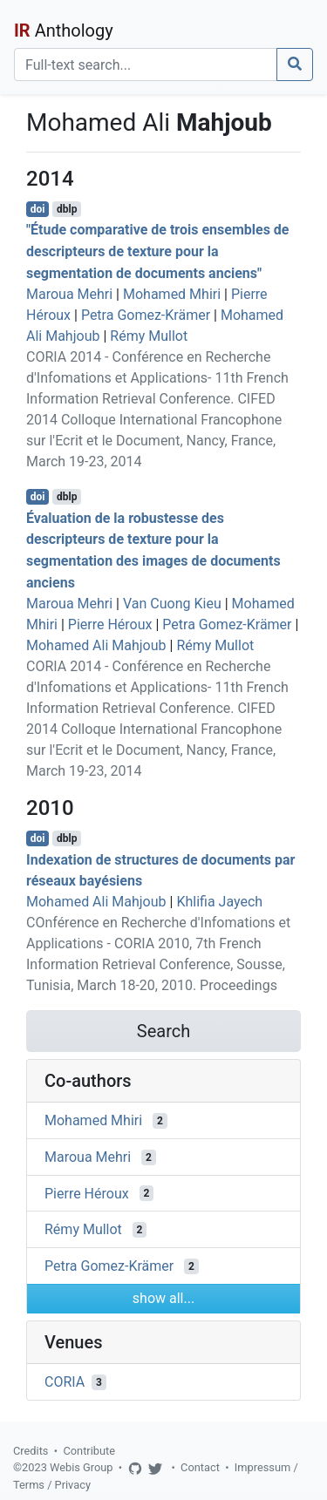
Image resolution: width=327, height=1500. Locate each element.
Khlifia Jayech (219, 901)
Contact (200, 1467)
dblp (67, 209)
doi (38, 209)
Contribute (89, 1450)
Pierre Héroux (110, 624)
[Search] (145, 64)
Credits (30, 1450)
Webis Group (81, 1467)
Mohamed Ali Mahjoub (96, 645)
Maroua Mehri (69, 294)
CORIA (64, 1382)
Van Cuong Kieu (172, 603)
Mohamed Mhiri (172, 294)
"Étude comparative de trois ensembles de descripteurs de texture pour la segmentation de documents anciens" (157, 251)
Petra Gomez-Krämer (145, 315)
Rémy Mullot (148, 336)
